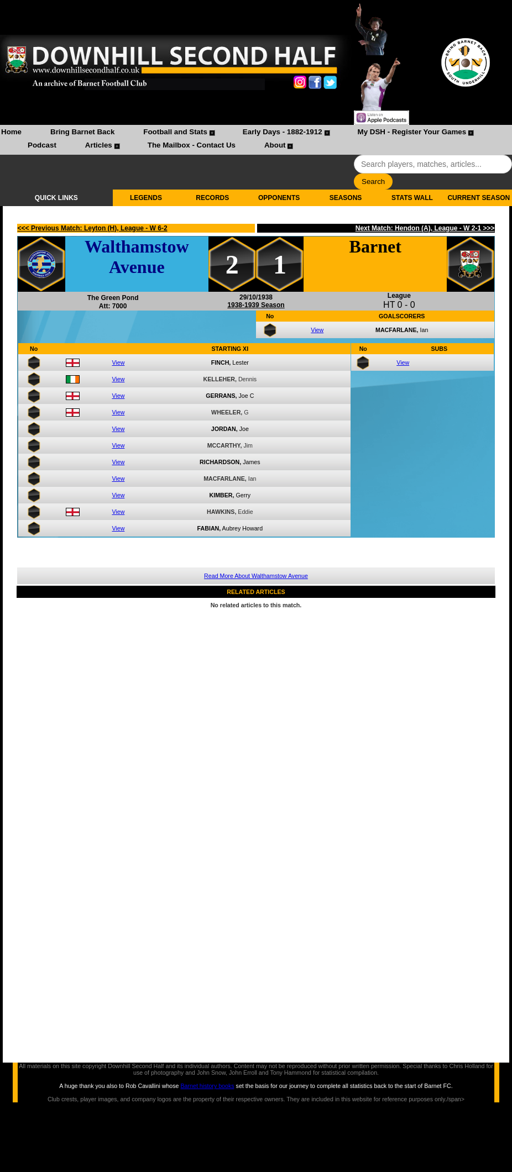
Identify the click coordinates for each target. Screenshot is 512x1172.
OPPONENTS (279, 198)
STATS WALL (412, 198)
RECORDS (212, 198)
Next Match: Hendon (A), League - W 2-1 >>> (425, 228)
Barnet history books (207, 1085)
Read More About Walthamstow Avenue (256, 575)
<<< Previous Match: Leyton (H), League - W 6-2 (93, 228)
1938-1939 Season (255, 305)
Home (11, 132)
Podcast (42, 145)
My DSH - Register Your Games (412, 132)
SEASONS (346, 198)
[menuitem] (11, 133)
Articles (98, 145)
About (275, 145)
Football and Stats (175, 132)
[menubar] (256, 140)
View (317, 330)
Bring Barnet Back (82, 132)
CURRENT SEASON (478, 198)
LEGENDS (146, 198)
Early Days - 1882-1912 (282, 132)
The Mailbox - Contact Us (192, 145)
